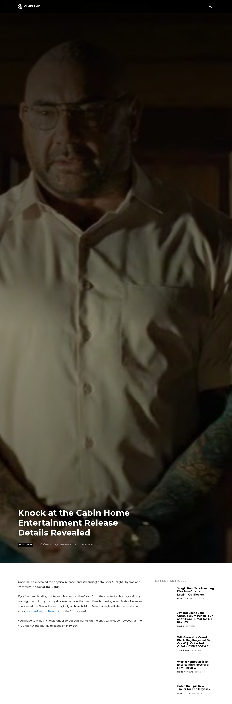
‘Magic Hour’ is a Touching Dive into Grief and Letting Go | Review (194, 591)
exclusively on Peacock (44, 611)
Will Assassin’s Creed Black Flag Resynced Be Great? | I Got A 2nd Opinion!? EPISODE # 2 (194, 642)
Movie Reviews (185, 599)
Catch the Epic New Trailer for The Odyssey (194, 688)
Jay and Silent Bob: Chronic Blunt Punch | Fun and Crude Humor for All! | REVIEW (195, 617)
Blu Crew (25, 545)
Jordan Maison (67, 544)
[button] (210, 6)
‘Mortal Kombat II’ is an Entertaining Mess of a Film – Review (193, 664)
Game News (183, 650)
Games (180, 626)
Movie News (183, 693)
